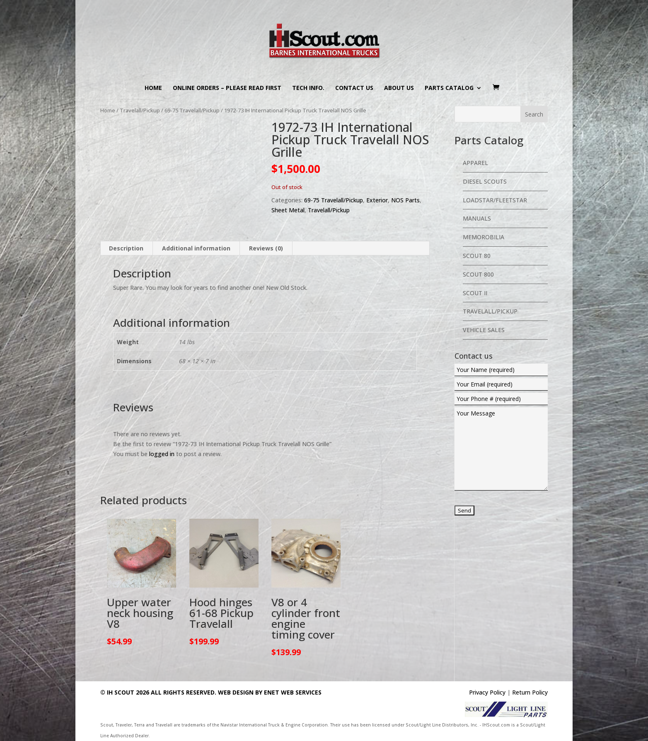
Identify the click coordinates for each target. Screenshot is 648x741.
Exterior (377, 200)
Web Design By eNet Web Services (270, 692)
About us (399, 88)
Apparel (475, 163)
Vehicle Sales (484, 330)
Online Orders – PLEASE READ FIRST (227, 88)
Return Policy (530, 692)
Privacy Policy (487, 692)
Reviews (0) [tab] (266, 248)
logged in (161, 454)
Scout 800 (478, 274)
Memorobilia (483, 237)
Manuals (477, 218)
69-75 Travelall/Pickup (192, 110)
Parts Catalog (449, 88)
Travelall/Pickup (140, 110)
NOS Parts (405, 200)
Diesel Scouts (485, 181)
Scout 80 (477, 256)
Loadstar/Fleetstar (495, 200)
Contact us (354, 88)
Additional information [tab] (196, 248)
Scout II (475, 293)
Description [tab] (126, 248)
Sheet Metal (288, 210)
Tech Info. (308, 88)
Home (153, 88)
